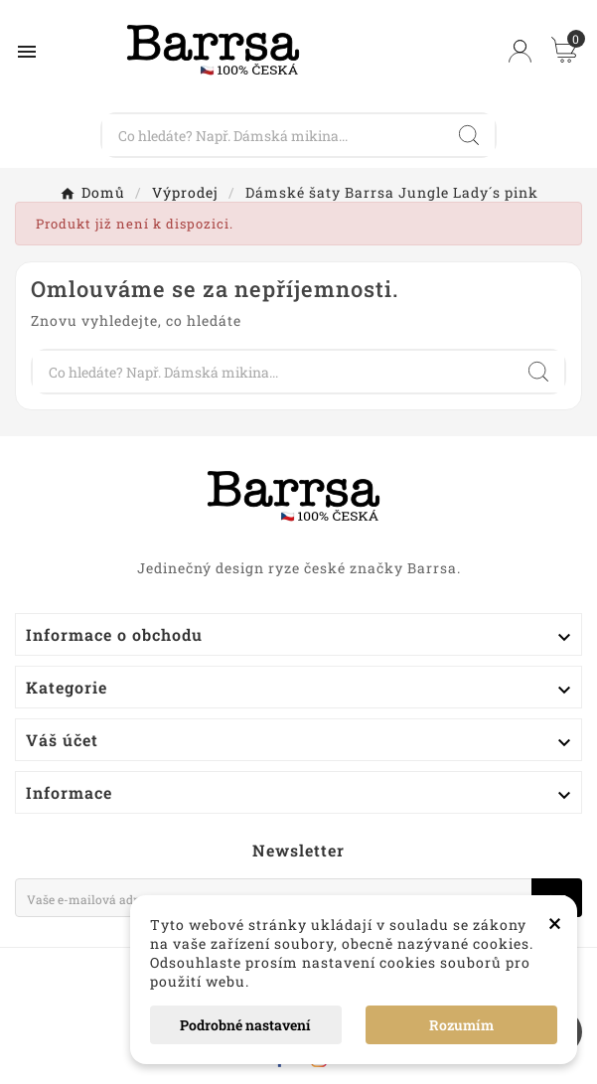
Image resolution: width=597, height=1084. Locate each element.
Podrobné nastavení (245, 1024)
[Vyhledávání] (273, 135)
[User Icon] (520, 51)
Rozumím (461, 1024)
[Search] (469, 135)
